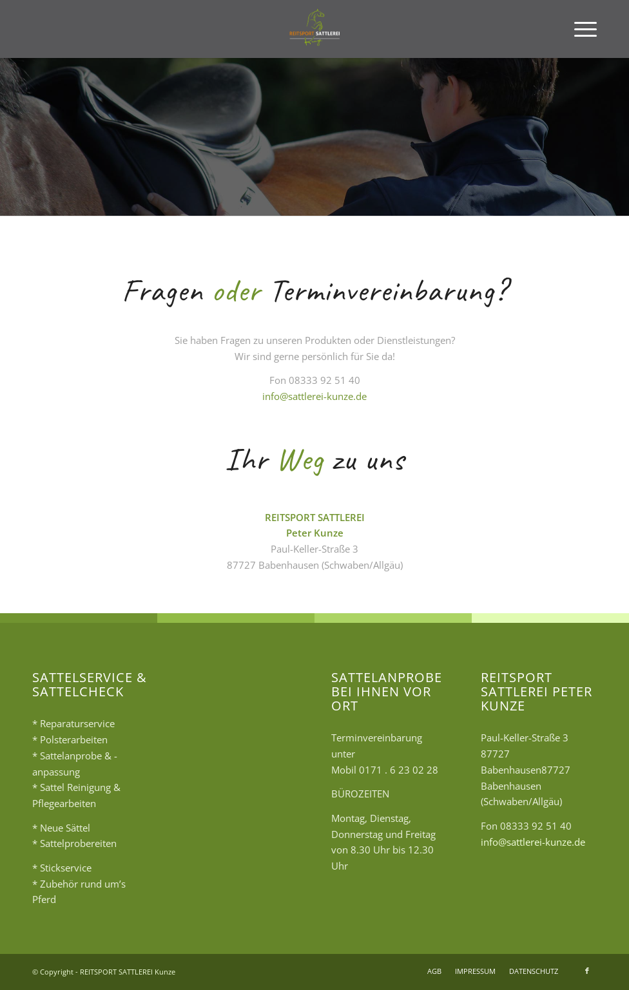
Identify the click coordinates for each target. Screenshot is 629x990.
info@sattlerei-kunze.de (314, 396)
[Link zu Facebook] (587, 970)
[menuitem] (579, 29)
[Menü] (579, 29)
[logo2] (314, 29)
